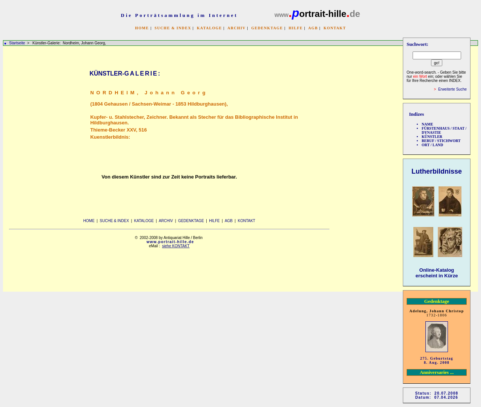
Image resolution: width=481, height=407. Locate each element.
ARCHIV (236, 28)
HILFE (296, 28)
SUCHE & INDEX (172, 28)
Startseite (17, 43)
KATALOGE (209, 28)
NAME (427, 124)
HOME (142, 28)
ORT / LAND (432, 145)
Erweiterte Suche (452, 89)
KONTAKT (335, 28)
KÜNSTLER (432, 137)
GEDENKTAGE (267, 28)
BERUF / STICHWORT (441, 141)
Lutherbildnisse (436, 171)
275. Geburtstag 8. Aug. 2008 (436, 360)
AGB (313, 28)
